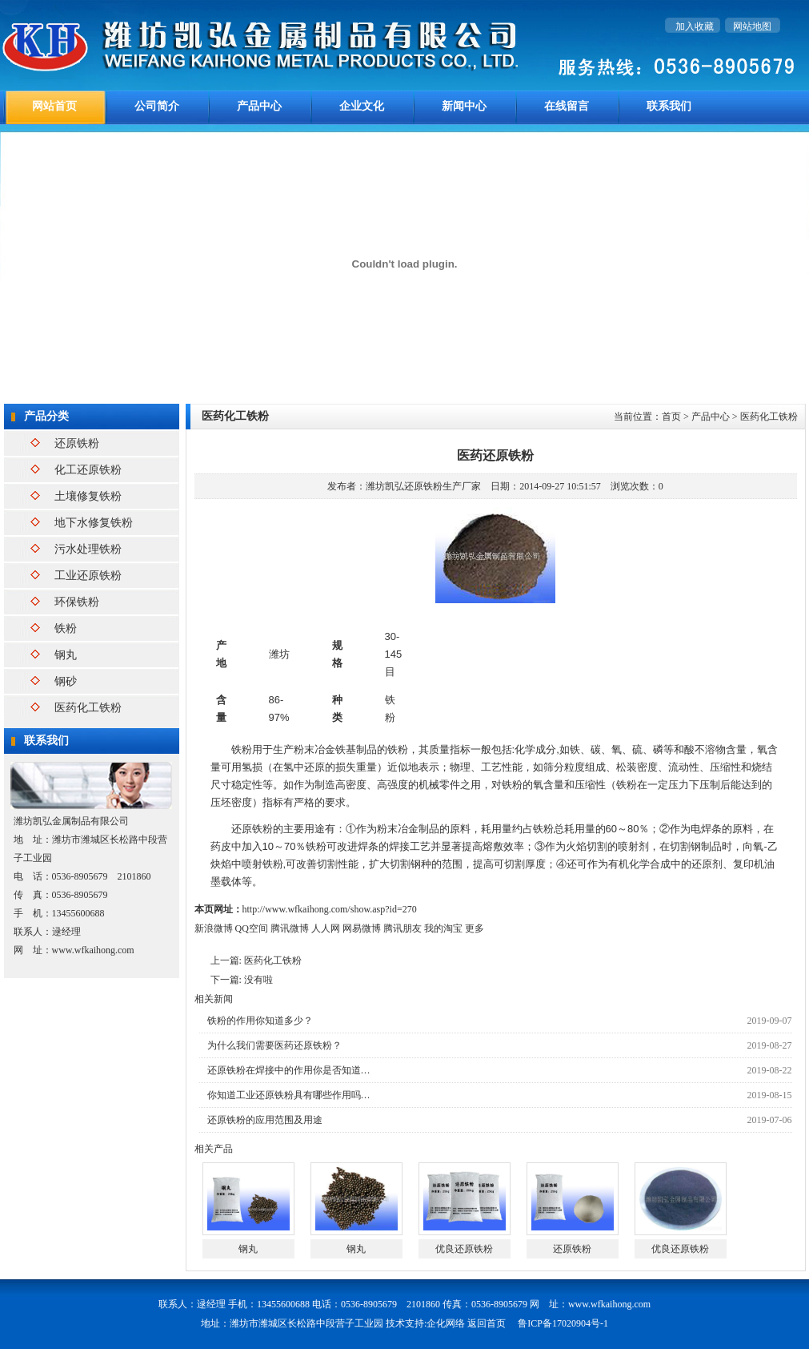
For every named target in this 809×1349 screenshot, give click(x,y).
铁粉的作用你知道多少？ (260, 1020)
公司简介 (156, 106)
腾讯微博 (289, 928)
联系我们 (669, 106)
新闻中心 (464, 106)
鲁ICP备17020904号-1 (563, 1323)
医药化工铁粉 (88, 708)
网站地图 (752, 26)
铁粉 (65, 628)
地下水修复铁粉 (93, 523)
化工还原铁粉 (88, 470)
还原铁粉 (76, 443)
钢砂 (65, 681)
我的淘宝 (443, 928)
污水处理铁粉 (88, 549)
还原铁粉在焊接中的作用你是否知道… (288, 1070)
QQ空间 (251, 928)
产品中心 (259, 106)
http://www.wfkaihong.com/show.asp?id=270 (329, 909)
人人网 (325, 928)
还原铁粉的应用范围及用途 (264, 1120)
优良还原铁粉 (464, 1248)
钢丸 (65, 655)
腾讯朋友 (402, 928)
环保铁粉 (76, 602)
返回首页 (486, 1323)
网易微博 (361, 928)
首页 (671, 416)
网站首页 (54, 106)
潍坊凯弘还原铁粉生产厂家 (423, 486)
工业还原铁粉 (88, 576)
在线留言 (566, 106)
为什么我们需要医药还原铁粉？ (274, 1045)
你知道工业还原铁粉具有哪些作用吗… (288, 1095)
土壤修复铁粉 (88, 496)
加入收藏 (694, 26)
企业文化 (361, 106)
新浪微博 (213, 928)
